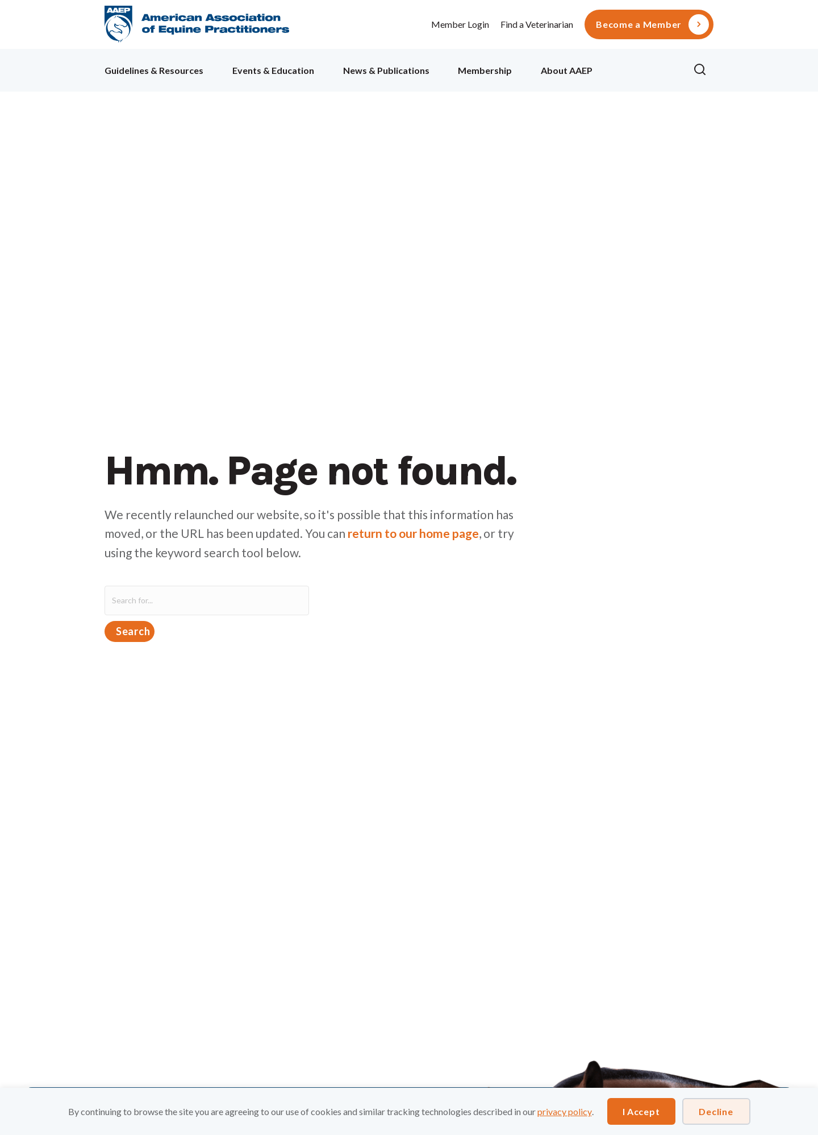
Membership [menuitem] (485, 70)
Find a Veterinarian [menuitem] (536, 24)
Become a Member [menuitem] (639, 24)
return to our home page (413, 533)
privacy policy (564, 1111)
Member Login (460, 24)
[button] (703, 70)
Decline (716, 1111)
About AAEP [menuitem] (566, 70)
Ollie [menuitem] (642, 68)
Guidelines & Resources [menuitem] (154, 70)
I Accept (641, 1111)
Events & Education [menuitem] (273, 70)
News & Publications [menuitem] (386, 70)
